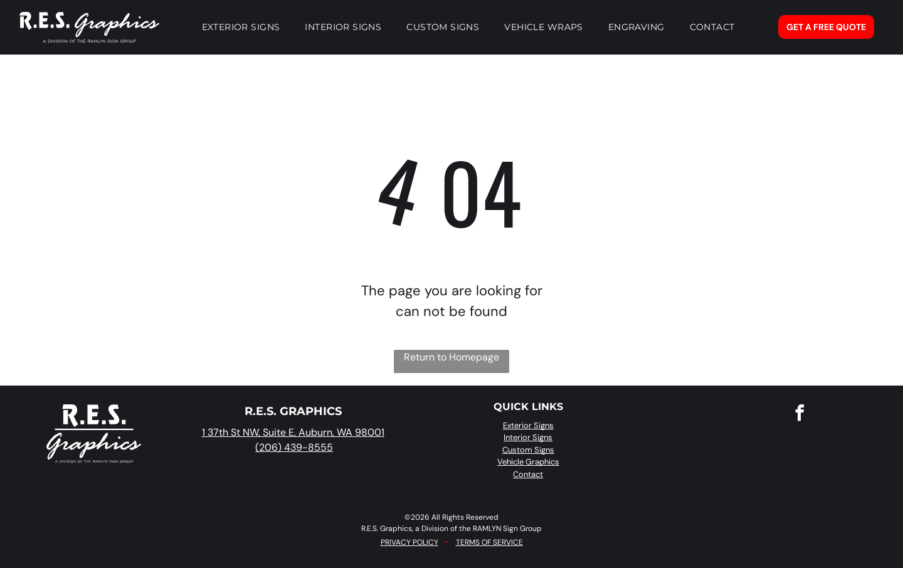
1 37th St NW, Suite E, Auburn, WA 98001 (293, 432)
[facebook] (800, 415)
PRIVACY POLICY (409, 542)
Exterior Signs (528, 425)
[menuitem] (241, 27)
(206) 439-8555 (294, 447)
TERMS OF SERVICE (489, 542)
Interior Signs (528, 437)
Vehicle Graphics (528, 461)
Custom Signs (528, 449)
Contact (528, 474)
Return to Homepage (451, 357)
